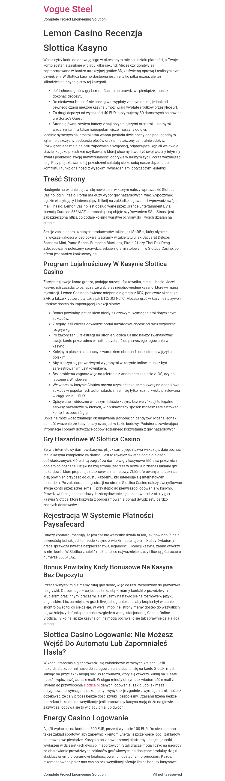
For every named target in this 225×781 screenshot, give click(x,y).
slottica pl (92, 685)
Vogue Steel (68, 9)
